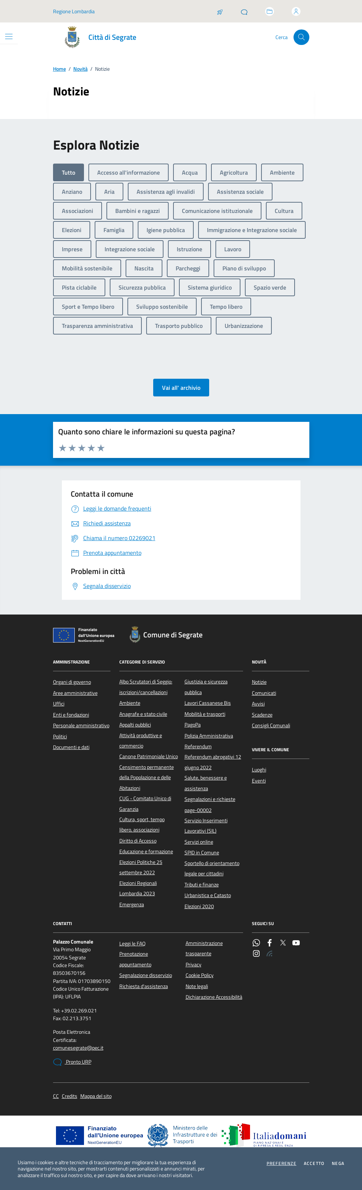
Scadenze (262, 715)
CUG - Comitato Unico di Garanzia (145, 803)
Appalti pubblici (135, 725)
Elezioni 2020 (199, 906)
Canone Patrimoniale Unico (148, 756)
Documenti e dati (71, 747)
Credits (69, 1096)
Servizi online (198, 842)
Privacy (193, 964)
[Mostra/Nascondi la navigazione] (8, 36)
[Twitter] (282, 943)
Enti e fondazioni (71, 715)
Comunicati (264, 693)
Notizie (259, 682)
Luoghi (259, 770)
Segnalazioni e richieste (209, 799)
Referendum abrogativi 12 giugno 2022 (212, 762)
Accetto (314, 1163)
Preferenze (281, 1163)
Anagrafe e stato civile (143, 714)
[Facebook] (269, 943)
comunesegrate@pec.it (78, 1048)
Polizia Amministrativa (208, 736)
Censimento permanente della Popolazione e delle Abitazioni (146, 777)
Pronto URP (72, 1062)
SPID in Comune (201, 852)
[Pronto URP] (244, 11)
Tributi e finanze (201, 885)
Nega (338, 1163)
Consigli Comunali (271, 725)
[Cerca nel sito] (301, 37)
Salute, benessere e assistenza (205, 783)
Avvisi (258, 704)
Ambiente (129, 703)
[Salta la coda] (220, 11)
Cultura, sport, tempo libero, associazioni (142, 824)
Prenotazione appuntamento (135, 959)
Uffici (58, 704)
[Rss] (269, 954)
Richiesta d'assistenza (143, 986)
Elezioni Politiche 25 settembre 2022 (140, 867)
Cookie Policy (200, 975)
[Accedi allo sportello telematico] (269, 11)
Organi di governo (72, 682)
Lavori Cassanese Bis (207, 703)
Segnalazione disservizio (145, 975)
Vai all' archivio (181, 387)
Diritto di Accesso (138, 841)
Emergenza (131, 904)
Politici (60, 736)
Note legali (197, 986)
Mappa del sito (96, 1096)
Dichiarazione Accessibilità (214, 997)
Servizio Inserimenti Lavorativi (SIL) (206, 825)
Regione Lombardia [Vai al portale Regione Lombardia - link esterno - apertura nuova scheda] (74, 11)
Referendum (198, 746)
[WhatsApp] (256, 943)
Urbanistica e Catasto (207, 895)
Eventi (259, 781)
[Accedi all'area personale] (296, 11)
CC (56, 1096)
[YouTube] (296, 943)
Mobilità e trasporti (204, 714)
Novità (80, 69)
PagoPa (192, 725)
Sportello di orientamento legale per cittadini (211, 868)
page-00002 (198, 810)
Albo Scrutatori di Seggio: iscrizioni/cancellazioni (145, 687)
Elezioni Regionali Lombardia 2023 (138, 888)
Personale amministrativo (81, 725)
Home (59, 69)
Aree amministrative (75, 693)
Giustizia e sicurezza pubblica (206, 687)
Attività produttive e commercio (140, 740)
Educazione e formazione (146, 851)
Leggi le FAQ (132, 943)
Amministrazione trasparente (204, 948)
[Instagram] (256, 954)
